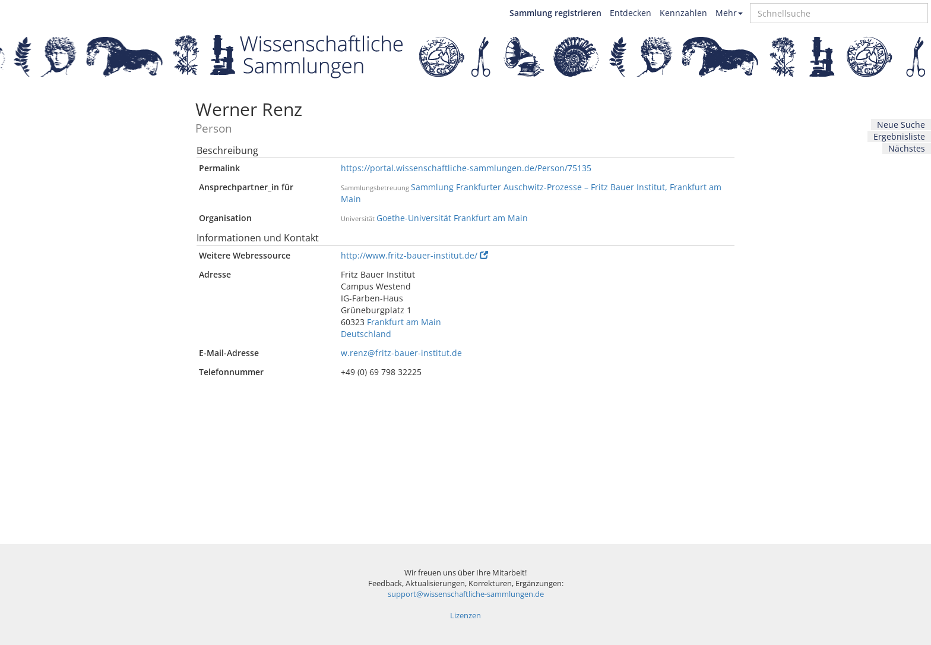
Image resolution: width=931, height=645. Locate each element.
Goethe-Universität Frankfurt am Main (452, 218)
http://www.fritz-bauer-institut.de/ (414, 255)
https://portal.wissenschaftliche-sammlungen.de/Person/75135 (466, 168)
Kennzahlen (683, 12)
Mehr (729, 12)
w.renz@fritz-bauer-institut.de (401, 352)
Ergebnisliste (899, 136)
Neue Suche (901, 124)
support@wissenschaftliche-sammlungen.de (466, 594)
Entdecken (630, 12)
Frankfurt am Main (404, 322)
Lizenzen (465, 616)
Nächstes (906, 148)
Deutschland (366, 333)
